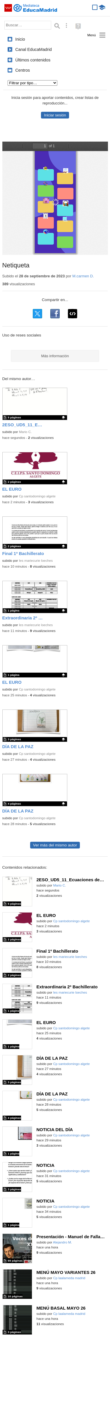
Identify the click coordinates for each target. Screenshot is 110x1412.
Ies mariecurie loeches (36, 560)
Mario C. (25, 432)
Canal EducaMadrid (33, 49)
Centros (22, 70)
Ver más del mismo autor (55, 845)
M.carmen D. (83, 276)
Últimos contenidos (32, 60)
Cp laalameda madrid (69, 1278)
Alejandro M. (62, 1242)
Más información (55, 356)
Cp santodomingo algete (37, 496)
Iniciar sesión (55, 115)
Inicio (20, 39)
